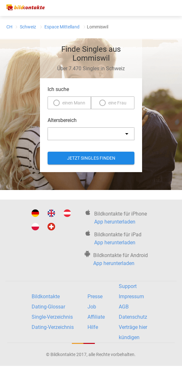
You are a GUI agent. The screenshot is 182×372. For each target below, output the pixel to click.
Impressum (131, 296)
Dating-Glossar (48, 307)
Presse (94, 296)
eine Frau (117, 102)
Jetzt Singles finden (91, 158)
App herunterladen (114, 222)
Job (91, 307)
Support (128, 286)
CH (9, 26)
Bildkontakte (46, 296)
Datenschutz (133, 317)
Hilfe (92, 327)
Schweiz (28, 26)
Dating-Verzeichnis (53, 327)
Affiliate (96, 317)
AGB (124, 307)
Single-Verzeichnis (52, 317)
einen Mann (73, 102)
